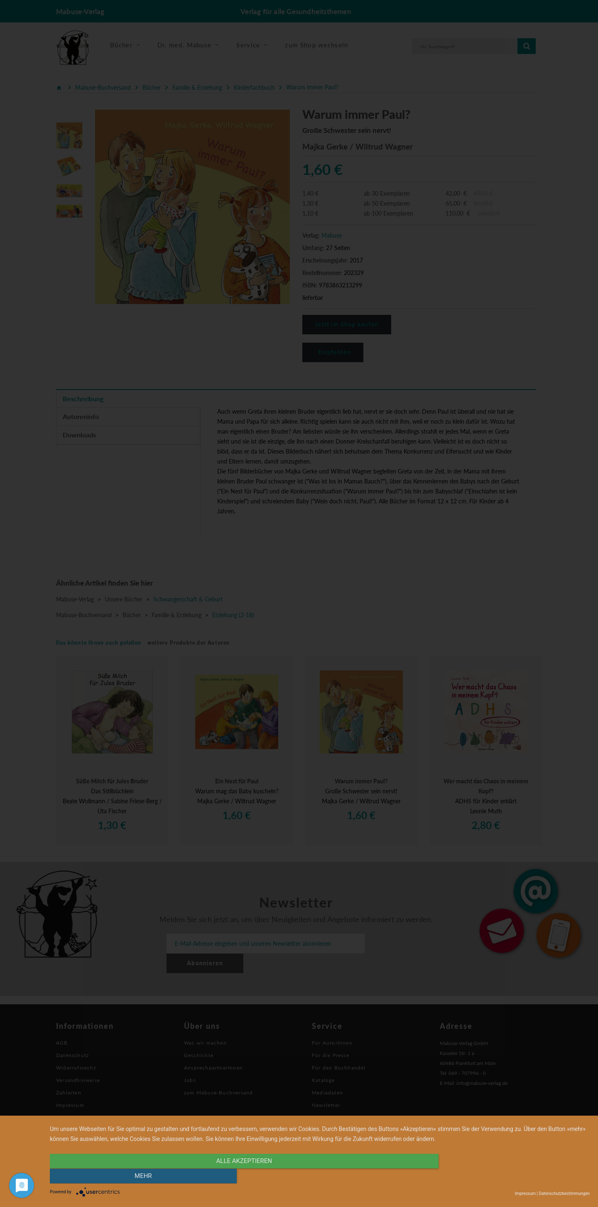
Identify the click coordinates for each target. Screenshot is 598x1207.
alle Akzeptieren (239, 1176)
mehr (508, 1176)
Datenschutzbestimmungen (564, 1193)
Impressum (525, 1193)
